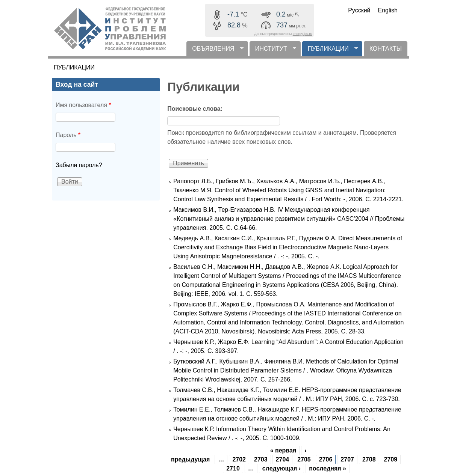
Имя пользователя (83, 105)
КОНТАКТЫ (385, 48)
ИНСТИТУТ (273, 50)
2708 (369, 459)
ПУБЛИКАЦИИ (330, 50)
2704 (282, 459)
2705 (304, 459)
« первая (283, 450)
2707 (347, 459)
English (388, 10)
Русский (359, 10)
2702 (239, 459)
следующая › (281, 468)
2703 (261, 459)
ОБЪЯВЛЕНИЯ (214, 50)
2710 (233, 468)
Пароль (68, 135)
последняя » (327, 468)
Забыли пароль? (79, 165)
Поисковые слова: (194, 109)
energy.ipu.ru (302, 34)
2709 (391, 459)
